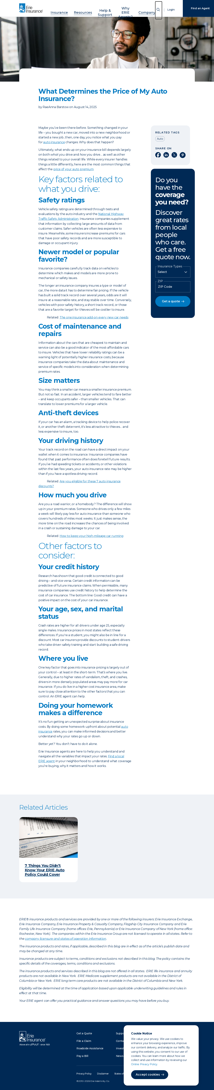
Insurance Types (170, 266)
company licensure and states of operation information (65, 938)
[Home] (32, 8)
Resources (77, 9)
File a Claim (83, 1041)
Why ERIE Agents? (122, 9)
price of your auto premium (73, 169)
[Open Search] (154, 10)
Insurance (57, 9)
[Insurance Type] (173, 272)
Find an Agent (196, 8)
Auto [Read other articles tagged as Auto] (160, 138)
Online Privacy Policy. (140, 1064)
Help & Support (98, 9)
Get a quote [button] (171, 301)
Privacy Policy (84, 1073)
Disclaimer (103, 1073)
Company (145, 9)
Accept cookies (144, 1074)
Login (167, 10)
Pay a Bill (82, 1056)
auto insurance (54, 142)
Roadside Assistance (89, 1048)
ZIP (160, 281)
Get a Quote (84, 1033)
